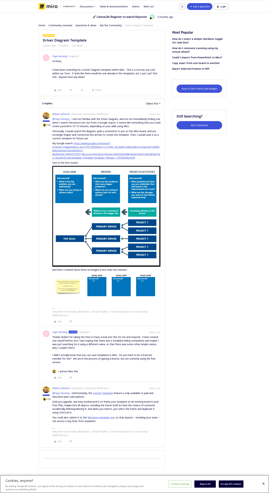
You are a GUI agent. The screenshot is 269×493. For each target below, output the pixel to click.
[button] (199, 6)
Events (135, 6)
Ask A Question (199, 125)
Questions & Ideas (85, 25)
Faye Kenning (59, 56)
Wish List (149, 6)
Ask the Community (111, 25)
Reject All (205, 483)
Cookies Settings (180, 483)
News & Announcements (114, 6)
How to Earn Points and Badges (199, 88)
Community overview (60, 25)
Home (41, 25)
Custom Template (103, 393)
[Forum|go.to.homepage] (57, 6)
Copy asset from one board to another (196, 63)
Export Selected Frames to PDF (190, 68)
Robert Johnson (61, 114)
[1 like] (65, 371)
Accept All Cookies (231, 483)
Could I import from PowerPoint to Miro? (197, 57)
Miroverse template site (100, 417)
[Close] (263, 484)
